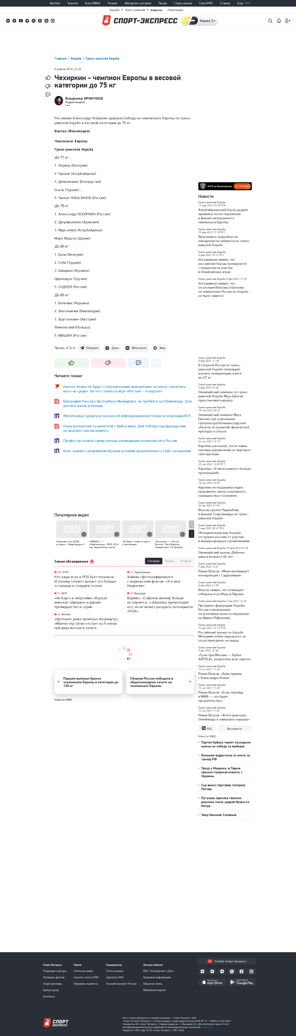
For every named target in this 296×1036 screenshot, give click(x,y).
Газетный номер (83, 971)
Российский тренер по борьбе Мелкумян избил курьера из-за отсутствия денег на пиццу (221, 636)
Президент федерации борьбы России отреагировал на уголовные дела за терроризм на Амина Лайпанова (223, 611)
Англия (66, 614)
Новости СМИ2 (63, 699)
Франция (140, 593)
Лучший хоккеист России (121, 983)
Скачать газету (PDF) (86, 977)
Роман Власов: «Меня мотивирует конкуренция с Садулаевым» (223, 573)
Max (162, 348)
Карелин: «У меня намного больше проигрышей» (224, 471)
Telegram (92, 348)
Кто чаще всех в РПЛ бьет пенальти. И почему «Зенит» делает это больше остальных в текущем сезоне (85, 581)
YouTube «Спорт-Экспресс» (227, 961)
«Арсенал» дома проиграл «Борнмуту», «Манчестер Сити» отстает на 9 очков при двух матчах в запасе (86, 623)
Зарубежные (142, 572)
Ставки (225, 3)
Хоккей (73, 3)
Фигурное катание (138, 3)
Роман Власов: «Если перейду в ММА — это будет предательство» (220, 696)
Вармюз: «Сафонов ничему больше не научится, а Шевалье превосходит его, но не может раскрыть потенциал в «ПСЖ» (160, 604)
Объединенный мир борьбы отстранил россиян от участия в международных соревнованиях (224, 537)
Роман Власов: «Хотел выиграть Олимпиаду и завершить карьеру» (224, 717)
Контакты (49, 996)
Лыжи (162, 3)
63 (58, 593)
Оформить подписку (86, 983)
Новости (156, 10)
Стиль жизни (183, 3)
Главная (61, 58)
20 (131, 593)
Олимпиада (175, 10)
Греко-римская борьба (102, 58)
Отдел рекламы (52, 983)
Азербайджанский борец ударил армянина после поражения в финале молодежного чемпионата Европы (223, 216)
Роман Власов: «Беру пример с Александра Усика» (220, 676)
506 (59, 572)
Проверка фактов (54, 977)
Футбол (55, 3)
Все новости (234, 728)
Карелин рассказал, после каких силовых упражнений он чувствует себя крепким (224, 450)
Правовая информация (157, 977)
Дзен (115, 348)
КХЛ (64, 593)
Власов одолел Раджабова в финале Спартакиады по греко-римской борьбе (223, 514)
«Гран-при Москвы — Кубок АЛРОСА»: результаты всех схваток (224, 657)
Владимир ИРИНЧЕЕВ (84, 98)
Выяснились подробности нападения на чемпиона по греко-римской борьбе (224, 241)
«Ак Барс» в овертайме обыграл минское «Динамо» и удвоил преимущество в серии (80, 602)
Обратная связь (152, 983)
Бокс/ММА (92, 3)
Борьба (115, 10)
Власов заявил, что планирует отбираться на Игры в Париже (221, 592)
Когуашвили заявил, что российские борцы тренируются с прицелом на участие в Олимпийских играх (222, 265)
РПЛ (65, 572)
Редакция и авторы (55, 971)
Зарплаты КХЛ (115, 977)
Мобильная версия (154, 990)
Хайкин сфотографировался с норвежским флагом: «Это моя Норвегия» (153, 581)
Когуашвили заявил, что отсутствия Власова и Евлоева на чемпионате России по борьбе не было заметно (223, 289)
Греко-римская (135, 10)
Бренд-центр (51, 990)
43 (58, 614)
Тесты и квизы (114, 971)
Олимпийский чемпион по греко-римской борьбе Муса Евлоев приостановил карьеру (223, 396)
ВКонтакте (139, 348)
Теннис (113, 3)
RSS (207, 728)
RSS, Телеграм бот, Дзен (158, 971)
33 (131, 572)
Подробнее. (207, 1027)
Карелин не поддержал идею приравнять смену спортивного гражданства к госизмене (222, 491)
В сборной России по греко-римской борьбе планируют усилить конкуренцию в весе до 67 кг (220, 371)
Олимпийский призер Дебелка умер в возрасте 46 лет (221, 554)
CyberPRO (206, 3)
